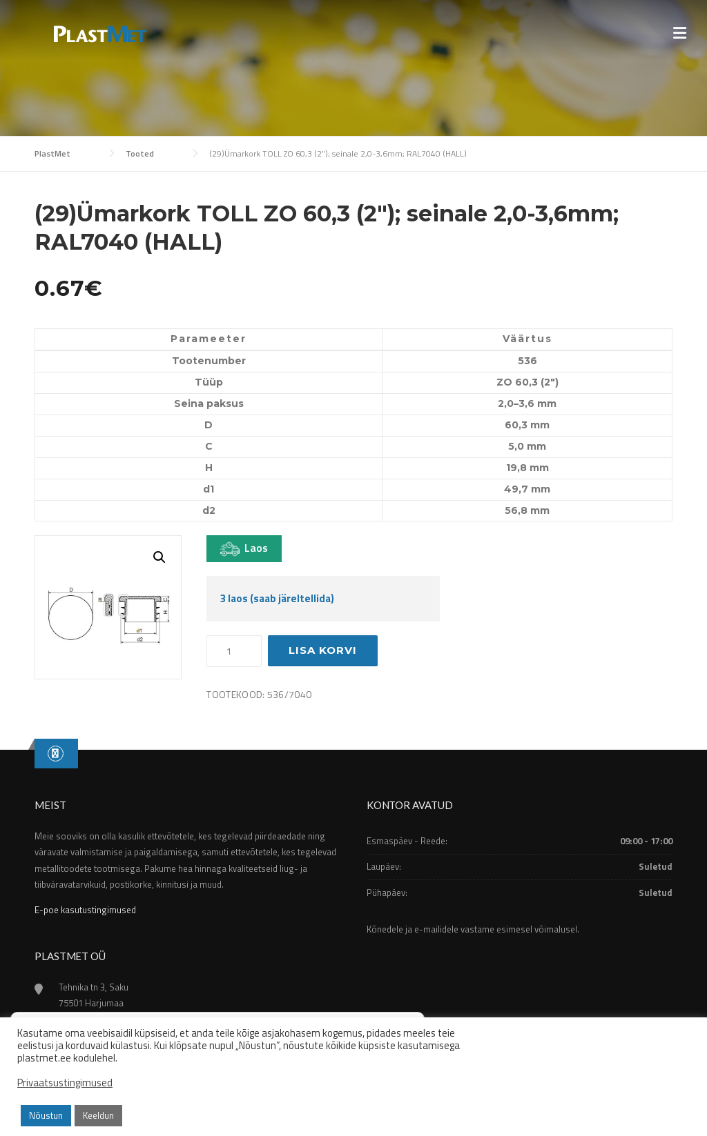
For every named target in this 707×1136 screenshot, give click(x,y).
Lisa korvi (323, 650)
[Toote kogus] (234, 651)
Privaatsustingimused (65, 1083)
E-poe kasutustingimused (85, 910)
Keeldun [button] (98, 1115)
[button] (159, 557)
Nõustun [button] (46, 1115)
